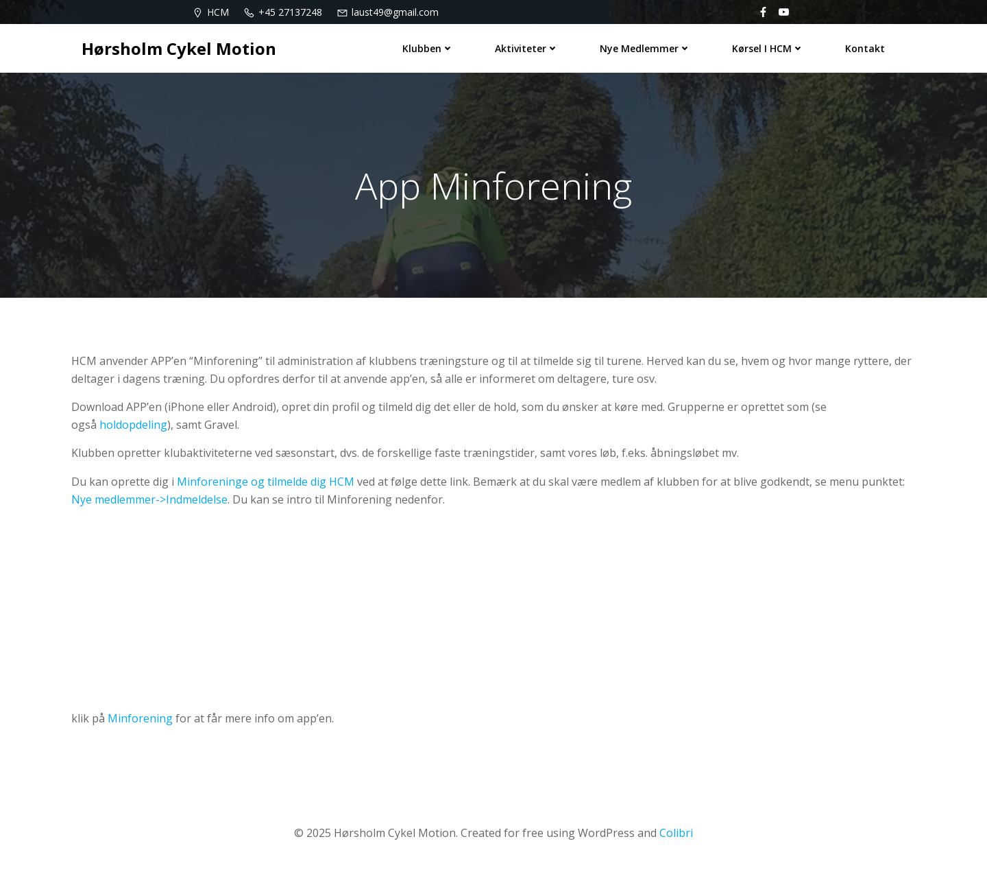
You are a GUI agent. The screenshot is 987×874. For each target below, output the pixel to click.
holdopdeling (133, 424)
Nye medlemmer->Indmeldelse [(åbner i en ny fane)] (149, 499)
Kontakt (865, 48)
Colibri (676, 832)
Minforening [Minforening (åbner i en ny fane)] (140, 718)
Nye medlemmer (645, 48)
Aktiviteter (527, 48)
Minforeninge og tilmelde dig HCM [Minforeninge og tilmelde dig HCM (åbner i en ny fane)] (265, 481)
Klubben (428, 48)
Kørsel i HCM (768, 48)
